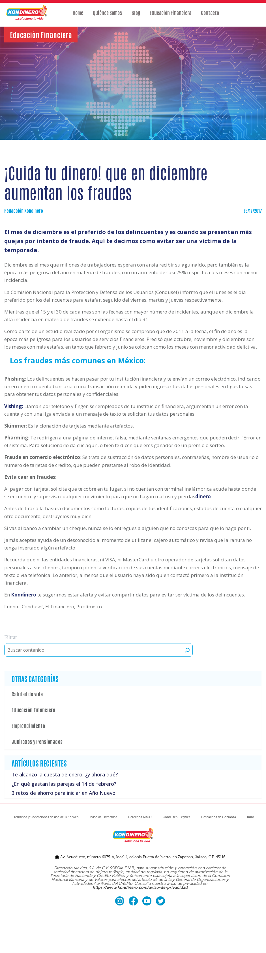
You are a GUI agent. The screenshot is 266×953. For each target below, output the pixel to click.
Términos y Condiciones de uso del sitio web (46, 817)
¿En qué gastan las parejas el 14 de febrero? (64, 784)
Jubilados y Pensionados (37, 741)
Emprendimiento (28, 725)
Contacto (210, 16)
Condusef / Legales (176, 817)
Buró (250, 817)
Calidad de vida (27, 693)
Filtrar (10, 637)
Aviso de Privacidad (103, 817)
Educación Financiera (170, 16)
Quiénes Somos (107, 16)
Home (78, 16)
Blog (136, 16)
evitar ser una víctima (189, 241)
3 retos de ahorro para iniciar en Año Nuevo (63, 793)
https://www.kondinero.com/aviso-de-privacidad (140, 887)
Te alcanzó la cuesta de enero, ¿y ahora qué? (65, 775)
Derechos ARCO (140, 817)
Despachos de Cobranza (218, 817)
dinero (203, 496)
